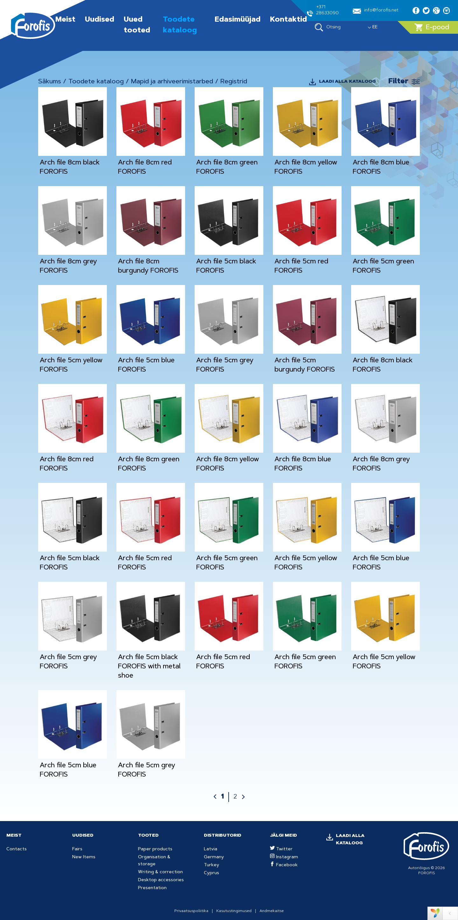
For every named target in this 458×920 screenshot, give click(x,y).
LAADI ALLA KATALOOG (347, 82)
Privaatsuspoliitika (191, 911)
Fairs (77, 849)
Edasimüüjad (237, 20)
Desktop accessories (161, 880)
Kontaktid (288, 20)
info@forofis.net (376, 11)
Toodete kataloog (96, 82)
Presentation (152, 888)
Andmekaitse (272, 911)
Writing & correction (160, 872)
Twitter (281, 849)
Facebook (284, 865)
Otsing (328, 27)
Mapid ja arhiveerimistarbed (172, 82)
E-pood (431, 27)
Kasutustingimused (234, 911)
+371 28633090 (323, 11)
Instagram (284, 857)
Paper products (155, 849)
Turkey (211, 865)
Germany (214, 857)
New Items (83, 857)
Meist (65, 20)
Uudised (99, 20)
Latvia (210, 849)
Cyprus (211, 873)
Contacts (16, 849)
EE (375, 27)
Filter (398, 81)
